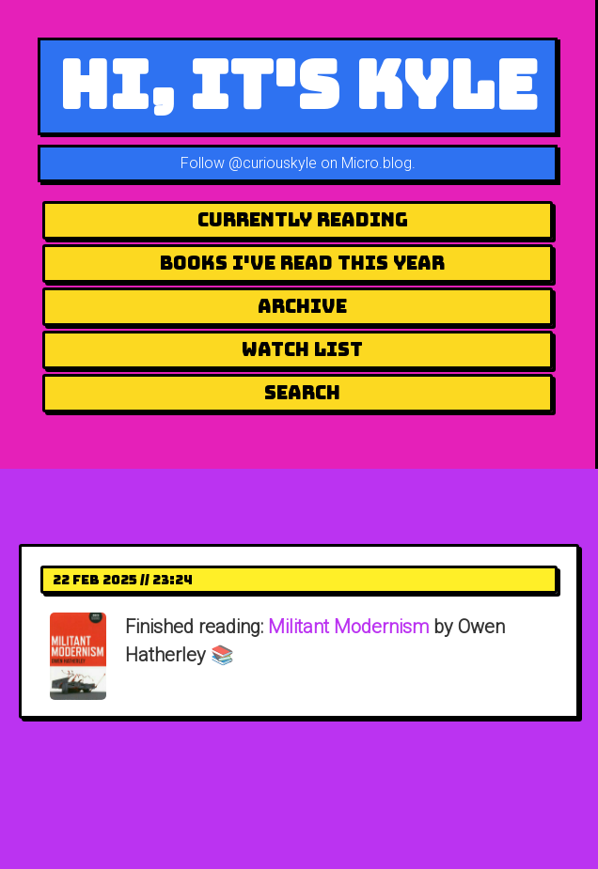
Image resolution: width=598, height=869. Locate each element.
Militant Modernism (348, 626)
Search (302, 392)
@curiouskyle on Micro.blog (320, 163)
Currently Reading (302, 220)
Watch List (302, 349)
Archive (302, 306)
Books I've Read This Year (302, 263)
